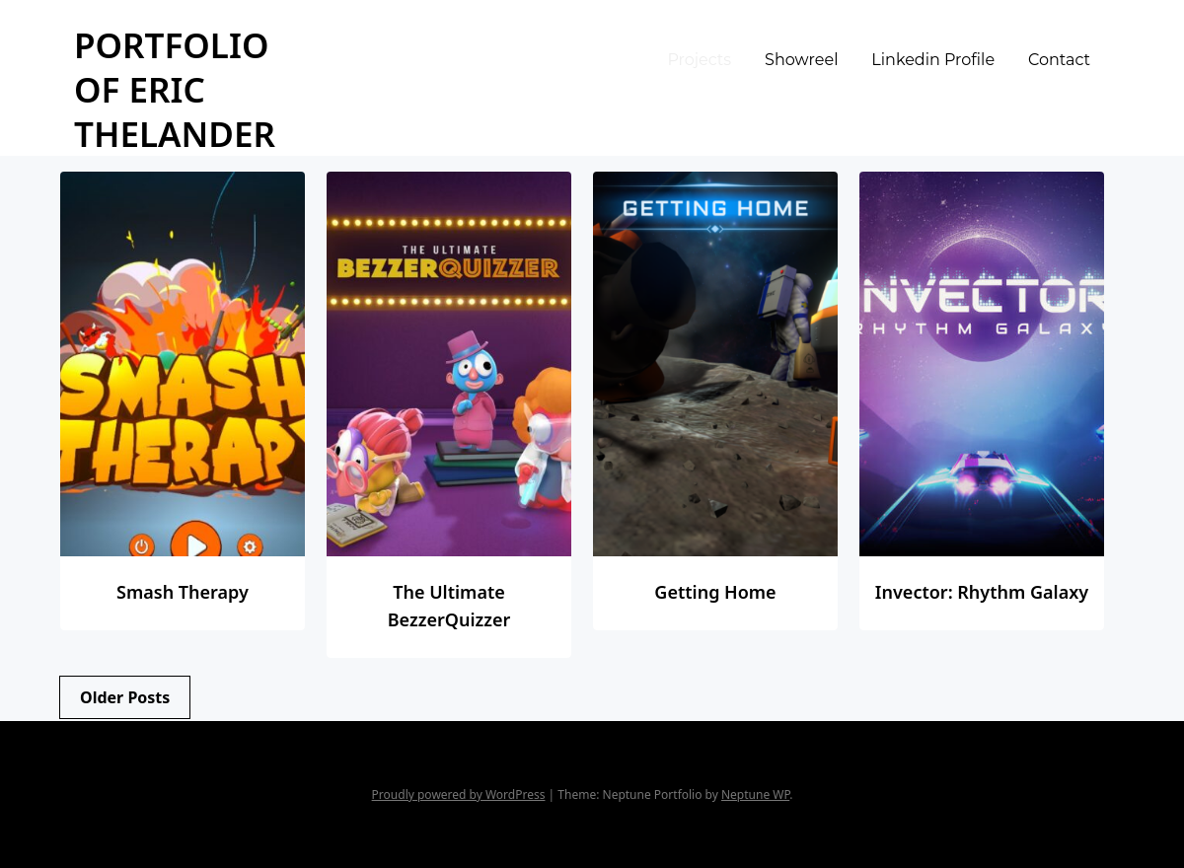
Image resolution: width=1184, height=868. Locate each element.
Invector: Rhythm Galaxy (981, 592)
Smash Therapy (182, 592)
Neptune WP (755, 794)
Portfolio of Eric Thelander (174, 89)
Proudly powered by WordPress (459, 794)
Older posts (125, 697)
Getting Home (715, 592)
